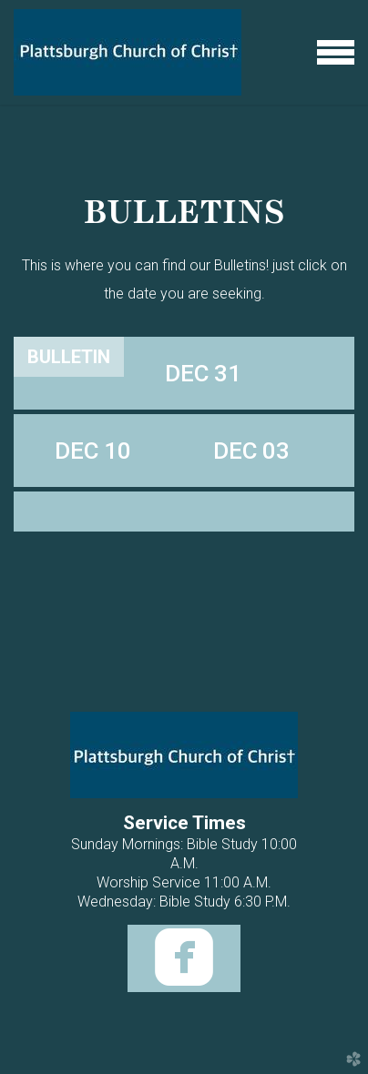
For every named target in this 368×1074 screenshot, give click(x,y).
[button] (203, 373)
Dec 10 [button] (93, 450)
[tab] (69, 357)
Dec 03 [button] (251, 450)
